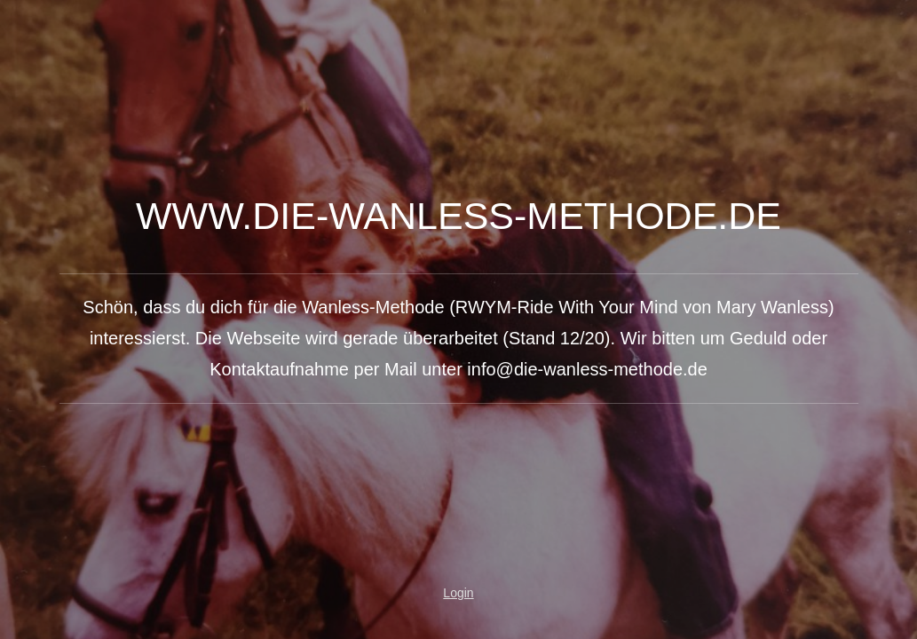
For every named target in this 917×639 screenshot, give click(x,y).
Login (458, 593)
